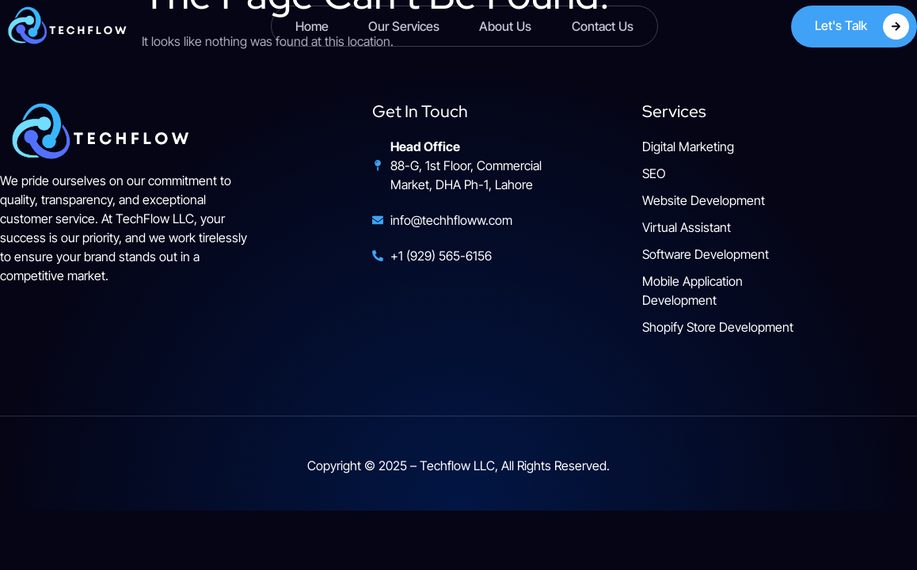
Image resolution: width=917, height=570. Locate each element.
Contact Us (602, 26)
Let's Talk (862, 26)
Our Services (403, 26)
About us (505, 26)
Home (312, 26)
